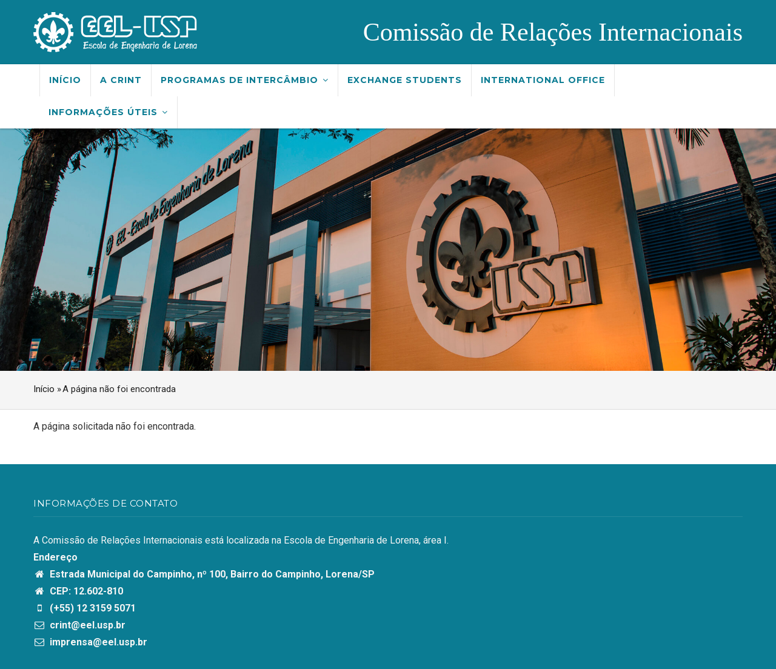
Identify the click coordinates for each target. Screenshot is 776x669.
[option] (388, 249)
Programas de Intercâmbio (245, 80)
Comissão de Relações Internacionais (553, 32)
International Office (543, 80)
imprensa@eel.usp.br (90, 642)
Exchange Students (404, 80)
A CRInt (121, 80)
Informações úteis (108, 112)
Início (65, 80)
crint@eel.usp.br (79, 625)
